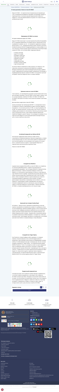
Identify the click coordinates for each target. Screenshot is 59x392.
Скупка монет (32, 364)
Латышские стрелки (4, 349)
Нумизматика (12, 4)
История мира (52, 4)
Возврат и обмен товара (5, 377)
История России (46, 4)
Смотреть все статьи (5, 354)
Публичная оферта (33, 370)
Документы (32, 378)
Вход (51, 1)
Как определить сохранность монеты (8, 343)
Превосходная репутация (5, 375)
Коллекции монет (22, 4)
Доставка (2, 367)
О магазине (3, 364)
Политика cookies (33, 372)
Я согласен (34, 387)
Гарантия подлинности (5, 373)
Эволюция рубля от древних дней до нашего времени (11, 350)
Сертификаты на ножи (34, 4)
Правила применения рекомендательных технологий (39, 376)
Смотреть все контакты (35, 315)
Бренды (17, 4)
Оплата (2, 369)
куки (11, 385)
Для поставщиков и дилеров (35, 366)
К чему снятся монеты (5, 347)
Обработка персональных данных (36, 368)
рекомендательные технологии (33, 385)
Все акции (31, 363)
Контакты (2, 370)
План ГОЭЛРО (3, 346)
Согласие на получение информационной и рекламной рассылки (41, 375)
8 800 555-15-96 (34, 312)
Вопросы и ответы (4, 366)
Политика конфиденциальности (35, 373)
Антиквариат (28, 4)
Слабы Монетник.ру (4, 363)
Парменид (3, 352)
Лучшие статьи (3, 4)
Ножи (8, 4)
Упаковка (2, 372)
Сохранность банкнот (5, 344)
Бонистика (40, 4)
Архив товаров (3, 378)
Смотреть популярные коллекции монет (9, 356)
